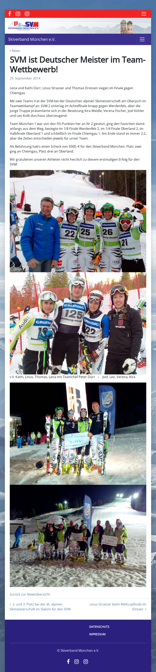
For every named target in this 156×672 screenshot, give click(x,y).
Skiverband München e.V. (31, 39)
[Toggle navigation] (144, 14)
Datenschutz (99, 627)
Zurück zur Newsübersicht (30, 594)
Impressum (97, 634)
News (16, 50)
